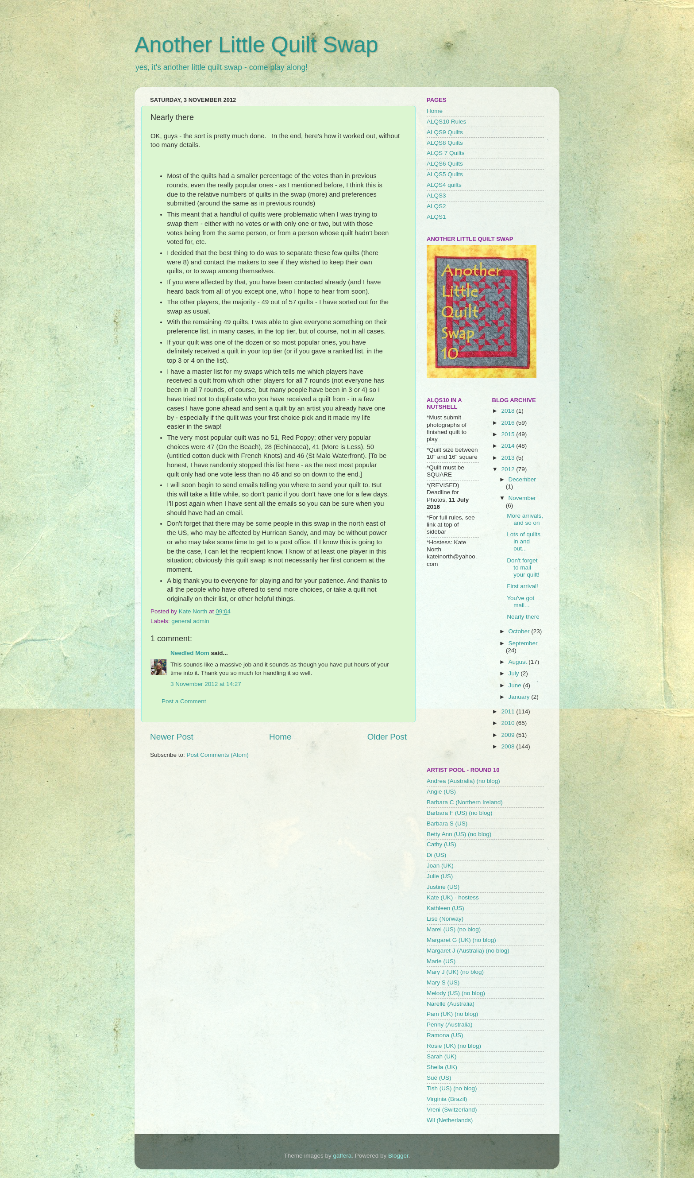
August (519, 662)
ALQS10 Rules (446, 121)
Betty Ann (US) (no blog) (459, 834)
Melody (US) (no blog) (456, 993)
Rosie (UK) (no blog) (454, 1045)
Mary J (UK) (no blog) (455, 972)
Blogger (398, 1155)
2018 (508, 410)
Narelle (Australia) (450, 1003)
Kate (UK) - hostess (453, 897)
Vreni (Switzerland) (452, 1109)
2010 (508, 723)
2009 (508, 735)
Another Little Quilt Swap (256, 44)
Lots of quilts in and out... (523, 541)
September (523, 643)
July (515, 673)
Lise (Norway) (445, 918)
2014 (508, 445)
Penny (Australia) (450, 1024)
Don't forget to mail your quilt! (523, 567)
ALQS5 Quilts (445, 174)
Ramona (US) (445, 1035)
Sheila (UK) (442, 1067)
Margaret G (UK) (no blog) (461, 940)
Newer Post (171, 736)
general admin (190, 621)
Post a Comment (184, 701)
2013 (508, 457)
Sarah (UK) (442, 1056)
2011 (508, 711)
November (522, 498)
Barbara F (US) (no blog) (460, 813)
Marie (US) (441, 961)
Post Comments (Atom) (218, 755)
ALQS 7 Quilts (446, 153)
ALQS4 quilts (444, 185)
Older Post (387, 736)
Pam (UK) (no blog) (452, 1014)
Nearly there (523, 616)
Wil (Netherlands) (450, 1120)
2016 (508, 422)
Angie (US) (441, 791)
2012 (508, 469)
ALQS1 (436, 216)
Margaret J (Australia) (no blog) (468, 950)
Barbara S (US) (447, 823)
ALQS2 (436, 206)
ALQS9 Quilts (445, 132)
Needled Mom (189, 653)
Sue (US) (439, 1077)
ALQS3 (436, 195)
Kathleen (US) (445, 908)
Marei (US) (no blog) (454, 929)
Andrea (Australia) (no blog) (463, 781)
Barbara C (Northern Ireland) (465, 802)
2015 (508, 434)
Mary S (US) (443, 982)
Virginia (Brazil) (447, 1099)
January (520, 697)
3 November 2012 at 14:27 (205, 684)
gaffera (342, 1155)
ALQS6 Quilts (445, 163)
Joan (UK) (440, 865)
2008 (508, 746)
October (520, 631)
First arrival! (522, 586)
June (516, 685)
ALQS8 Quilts (445, 143)
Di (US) (436, 855)
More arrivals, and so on (525, 519)
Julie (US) (440, 876)
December (522, 479)
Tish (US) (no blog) (452, 1088)
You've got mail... (520, 601)
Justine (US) (443, 887)
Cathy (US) (441, 844)
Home (280, 736)
